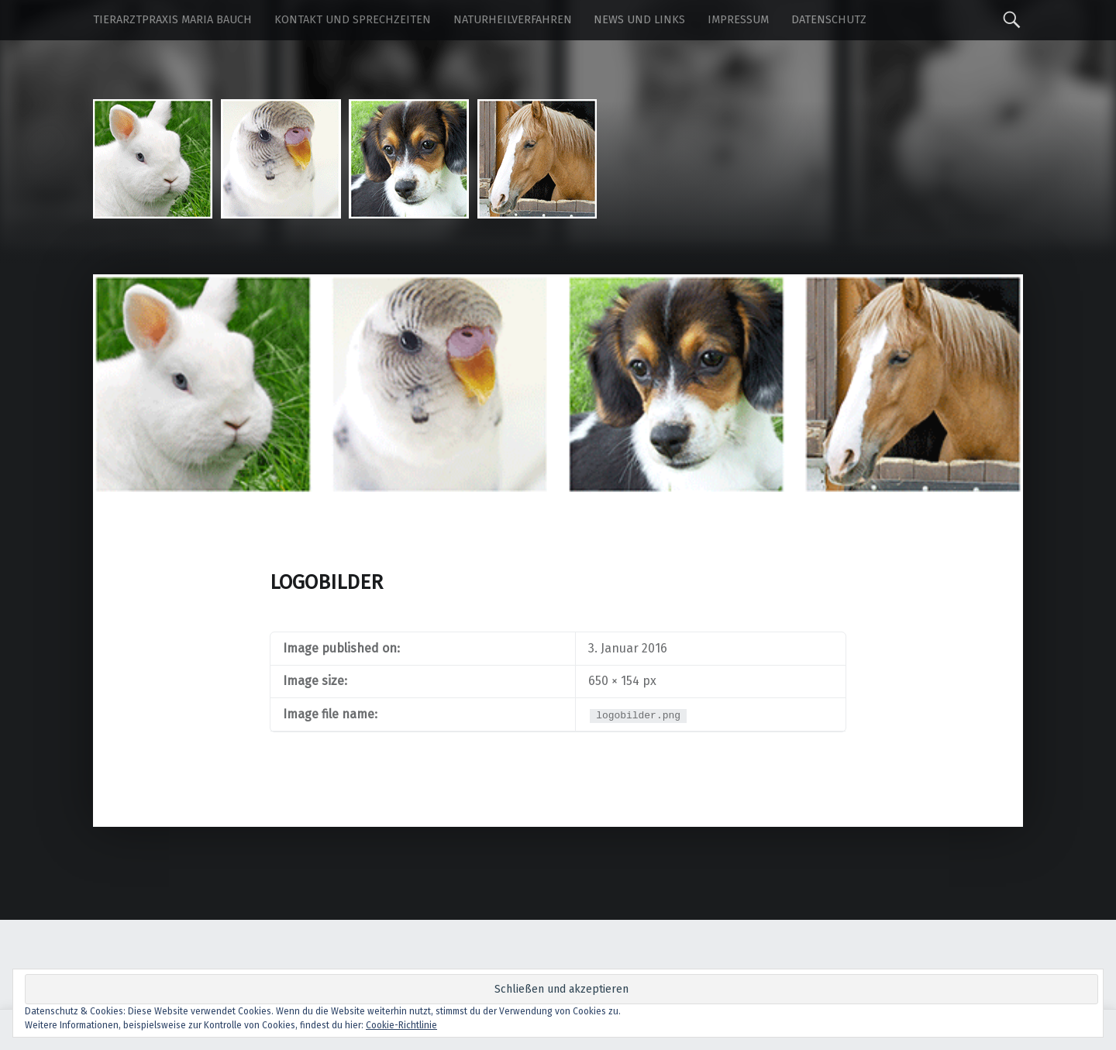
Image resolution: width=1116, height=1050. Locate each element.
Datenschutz (828, 19)
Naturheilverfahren (512, 19)
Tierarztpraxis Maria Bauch (172, 19)
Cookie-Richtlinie (401, 1025)
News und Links (639, 19)
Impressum (738, 19)
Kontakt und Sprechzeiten (352, 19)
